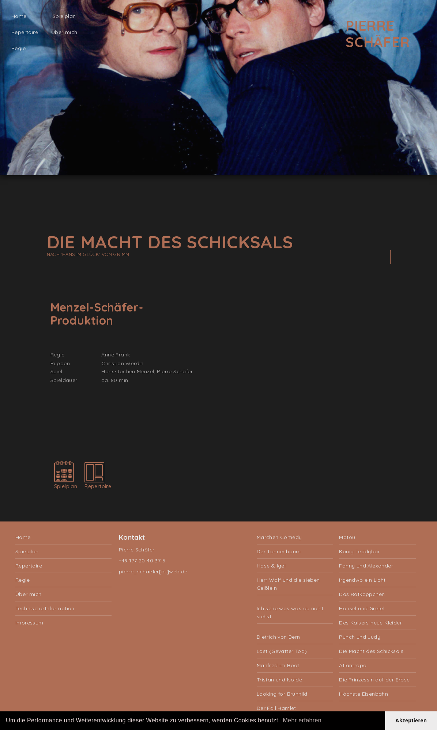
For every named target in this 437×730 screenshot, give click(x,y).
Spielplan (64, 16)
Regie (18, 48)
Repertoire (24, 32)
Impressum (29, 622)
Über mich (64, 32)
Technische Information (45, 608)
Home (19, 16)
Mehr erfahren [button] (302, 720)
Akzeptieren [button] (411, 720)
